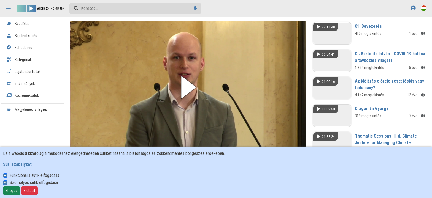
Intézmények (20, 83)
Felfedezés (19, 47)
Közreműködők (22, 95)
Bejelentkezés (21, 35)
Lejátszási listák (23, 71)
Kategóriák (19, 59)
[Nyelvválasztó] (423, 8)
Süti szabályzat (17, 164)
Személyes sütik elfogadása (34, 182)
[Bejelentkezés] (413, 8)
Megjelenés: (26, 109)
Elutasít (29, 190)
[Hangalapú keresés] (195, 8)
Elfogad (12, 190)
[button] (188, 87)
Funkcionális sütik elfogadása (34, 175)
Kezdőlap (17, 23)
